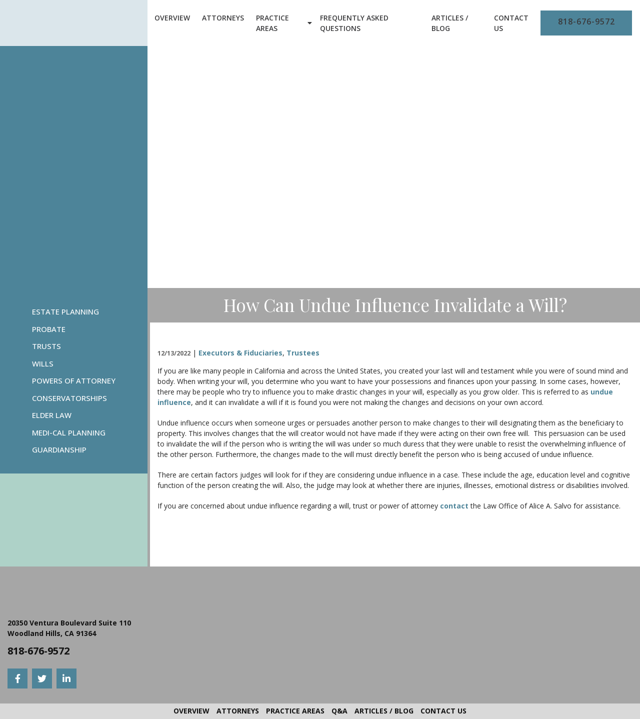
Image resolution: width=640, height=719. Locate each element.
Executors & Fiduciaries (240, 353)
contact (454, 505)
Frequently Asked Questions (354, 23)
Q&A (340, 711)
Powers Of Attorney (74, 381)
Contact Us (511, 23)
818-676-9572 (586, 21)
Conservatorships (69, 398)
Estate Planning (65, 311)
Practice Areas (272, 23)
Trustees (303, 353)
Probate (49, 329)
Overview (172, 17)
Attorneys (223, 17)
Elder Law (52, 415)
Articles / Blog (450, 23)
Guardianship (59, 449)
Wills (43, 363)
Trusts (46, 346)
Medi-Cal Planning (69, 433)
